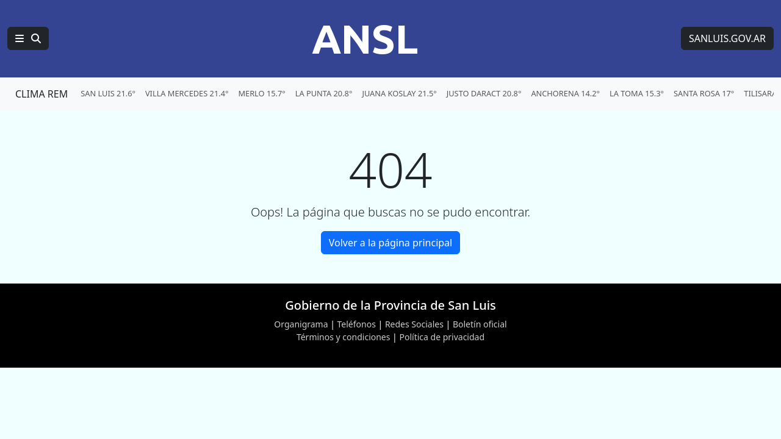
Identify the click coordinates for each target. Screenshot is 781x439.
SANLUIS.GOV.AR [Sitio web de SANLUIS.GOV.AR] (727, 38)
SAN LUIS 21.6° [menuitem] (108, 93)
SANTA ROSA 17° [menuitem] (704, 93)
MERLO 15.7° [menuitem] (261, 93)
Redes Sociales (414, 324)
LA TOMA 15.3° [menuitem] (637, 93)
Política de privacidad (441, 337)
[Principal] (28, 38)
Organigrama (301, 324)
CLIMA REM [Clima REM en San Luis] (41, 94)
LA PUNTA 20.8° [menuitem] (324, 93)
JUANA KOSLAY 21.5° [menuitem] (399, 93)
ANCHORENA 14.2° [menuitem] (565, 93)
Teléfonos (356, 324)
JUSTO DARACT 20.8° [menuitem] (484, 93)
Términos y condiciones (343, 337)
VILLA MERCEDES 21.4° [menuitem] (187, 93)
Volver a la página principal (390, 242)
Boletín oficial (480, 324)
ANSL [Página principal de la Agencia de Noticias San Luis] (365, 38)
